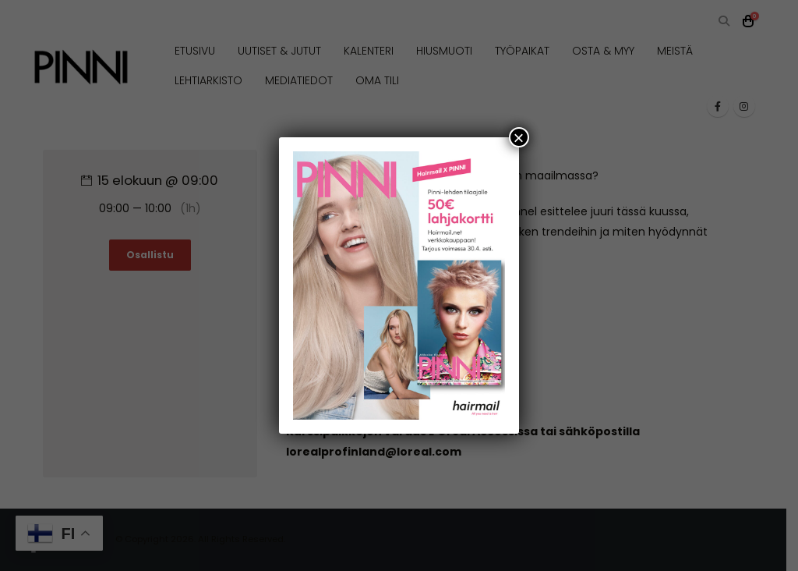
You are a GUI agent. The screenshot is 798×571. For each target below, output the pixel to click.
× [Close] (519, 137)
